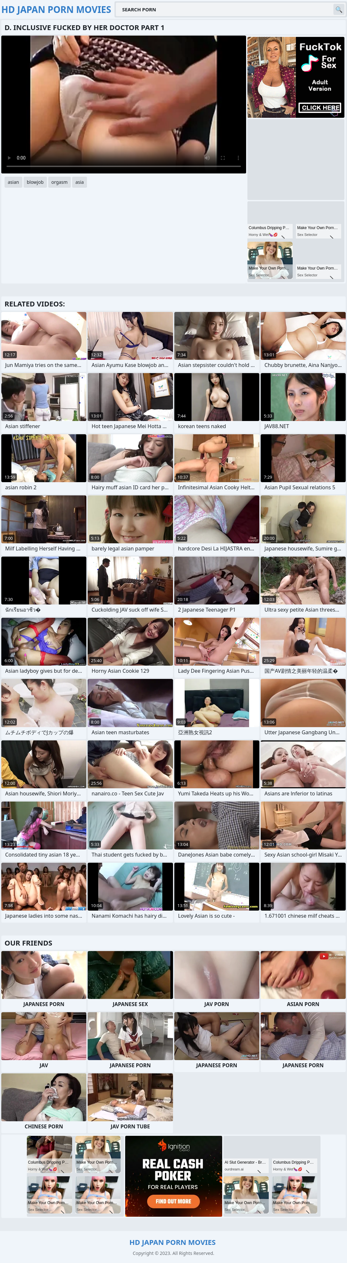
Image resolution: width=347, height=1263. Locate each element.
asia (79, 182)
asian (13, 182)
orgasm (59, 182)
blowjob (35, 182)
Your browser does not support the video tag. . (123, 104)
